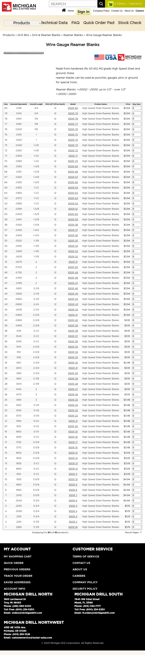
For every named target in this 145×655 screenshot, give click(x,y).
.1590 (19, 421)
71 (6, 156)
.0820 (18, 294)
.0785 (18, 283)
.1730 (18, 442)
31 (6, 368)
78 (6, 119)
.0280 (18, 161)
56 (6, 235)
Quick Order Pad (98, 23)
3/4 (36, 108)
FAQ (75, 23)
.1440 (19, 389)
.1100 (18, 347)
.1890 (19, 469)
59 (6, 219)
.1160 (18, 363)
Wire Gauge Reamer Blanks (104, 35)
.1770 (18, 447)
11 (6, 474)
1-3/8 (36, 166)
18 (6, 437)
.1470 (19, 394)
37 (6, 336)
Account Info (14, 589)
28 (6, 384)
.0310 (19, 172)
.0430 (18, 230)
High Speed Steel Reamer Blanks (100, 108)
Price (128, 104)
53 (6, 251)
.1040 (19, 336)
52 (6, 257)
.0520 (18, 241)
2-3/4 (36, 363)
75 (6, 135)
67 (6, 177)
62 (6, 203)
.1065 (19, 341)
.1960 (19, 485)
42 (6, 310)
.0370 (18, 198)
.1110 (18, 352)
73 (6, 145)
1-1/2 (36, 188)
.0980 (18, 320)
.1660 (19, 432)
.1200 (19, 368)
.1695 (18, 437)
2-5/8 (36, 347)
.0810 (18, 288)
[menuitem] (22, 23)
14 (6, 458)
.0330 (18, 182)
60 (6, 214)
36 (6, 341)
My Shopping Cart (18, 556)
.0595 (18, 251)
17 (6, 442)
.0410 (18, 219)
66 (5, 182)
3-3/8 (36, 442)
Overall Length (36, 104)
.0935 (18, 310)
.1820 (19, 458)
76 (6, 129)
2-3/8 (36, 315)
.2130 (19, 516)
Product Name (101, 104)
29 (6, 379)
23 (6, 410)
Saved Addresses (17, 582)
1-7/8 (36, 241)
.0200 (18, 129)
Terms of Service (85, 556)
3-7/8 (36, 522)
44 (5, 299)
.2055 (18, 506)
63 (6, 198)
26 (6, 394)
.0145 (19, 113)
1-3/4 (36, 230)
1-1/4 (36, 156)
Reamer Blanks (73, 35)
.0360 (18, 193)
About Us (129, 10)
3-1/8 (36, 405)
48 (5, 278)
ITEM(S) (120, 4)
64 (5, 193)
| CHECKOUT (134, 4)
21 (6, 421)
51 (6, 262)
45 (6, 294)
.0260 (18, 156)
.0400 (18, 214)
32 (6, 363)
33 (6, 357)
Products (21, 23)
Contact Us (117, 10)
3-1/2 (36, 463)
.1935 (18, 479)
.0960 (18, 315)
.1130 (18, 357)
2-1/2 (36, 331)
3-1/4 (36, 421)
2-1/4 (36, 304)
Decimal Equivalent (18, 104)
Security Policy (84, 589)
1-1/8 (36, 145)
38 (6, 331)
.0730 (18, 272)
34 (6, 352)
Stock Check (129, 23)
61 (6, 209)
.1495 (18, 400)
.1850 (19, 463)
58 (6, 225)
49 (5, 272)
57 (6, 230)
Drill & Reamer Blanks (46, 35)
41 (6, 315)
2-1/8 (36, 288)
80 (6, 108)
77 (6, 124)
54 (6, 246)
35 (6, 347)
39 (6, 325)
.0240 (18, 145)
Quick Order (13, 563)
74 (6, 140)
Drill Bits (23, 35)
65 (6, 188)
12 (55, 108)
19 (6, 432)
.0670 (18, 262)
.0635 (18, 257)
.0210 (19, 135)
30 (5, 373)
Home (71, 10)
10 (6, 479)
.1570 (18, 416)
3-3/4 (36, 500)
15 (6, 453)
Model (73, 104)
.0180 (18, 124)
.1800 (19, 453)
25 (6, 400)
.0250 (18, 150)
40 (6, 320)
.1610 (18, 426)
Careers (78, 576)
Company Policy (101, 10)
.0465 (18, 235)
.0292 (18, 166)
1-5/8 (36, 209)
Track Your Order (18, 576)
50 (5, 267)
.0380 (18, 203)
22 (6, 416)
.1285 (18, 373)
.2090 (18, 511)
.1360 (19, 379)
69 (5, 166)
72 (6, 150)
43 (6, 304)
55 (6, 241)
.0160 (18, 119)
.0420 (18, 225)
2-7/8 (36, 379)
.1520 (18, 405)
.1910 (18, 474)
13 (6, 463)
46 (5, 288)
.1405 (19, 384)
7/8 (36, 119)
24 (6, 405)
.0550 (18, 246)
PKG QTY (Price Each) (55, 104)
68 (5, 172)
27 (6, 389)
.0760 (18, 278)
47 (6, 283)
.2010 (19, 495)
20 (5, 426)
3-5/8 (36, 479)
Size (6, 104)
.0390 (18, 209)
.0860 (18, 299)
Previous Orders (17, 569)
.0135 (19, 108)
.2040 (18, 500)
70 (5, 161)
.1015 (18, 331)
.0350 (18, 188)
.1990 (19, 490)
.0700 (18, 267)
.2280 (18, 527)
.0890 (18, 304)
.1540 (19, 410)
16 (6, 447)
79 (6, 113)
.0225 (18, 140)
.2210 (19, 522)
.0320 (18, 177)
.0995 (18, 325)
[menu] (23, 23)
